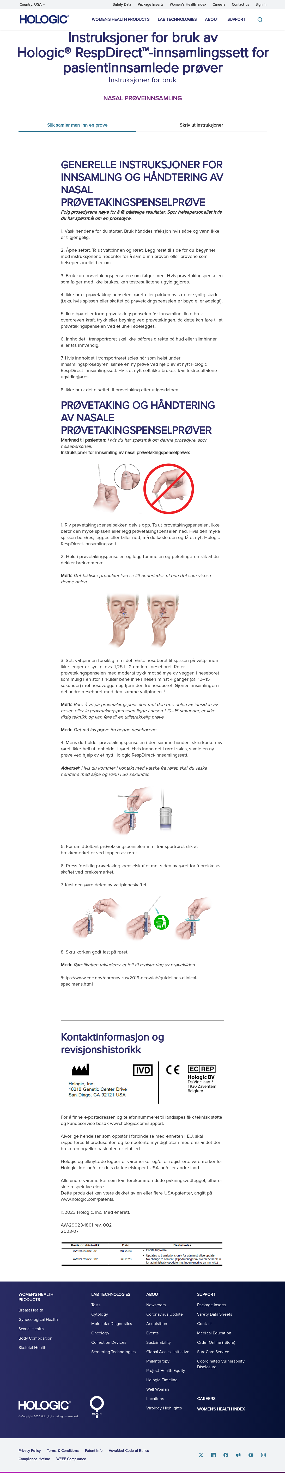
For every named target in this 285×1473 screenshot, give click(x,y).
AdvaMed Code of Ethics (129, 1451)
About (212, 19)
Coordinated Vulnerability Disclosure (221, 1364)
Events (152, 1333)
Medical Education (214, 1333)
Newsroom (156, 1305)
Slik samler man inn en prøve (77, 125)
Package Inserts (151, 4)
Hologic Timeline (162, 1380)
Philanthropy (157, 1361)
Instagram (263, 1455)
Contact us (240, 4)
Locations (155, 1398)
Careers (219, 4)
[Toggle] (261, 20)
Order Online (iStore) (216, 1342)
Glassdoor (238, 1455)
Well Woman (157, 1389)
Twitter (201, 1455)
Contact (204, 1323)
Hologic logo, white (45, 1406)
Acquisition (156, 1323)
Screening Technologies (113, 1351)
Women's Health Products (120, 19)
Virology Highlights (164, 1408)
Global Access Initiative (167, 1351)
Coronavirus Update (164, 1314)
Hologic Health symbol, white (97, 1407)
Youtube (251, 1455)
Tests (96, 1305)
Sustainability (158, 1342)
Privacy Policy (30, 1451)
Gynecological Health (38, 1319)
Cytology (99, 1314)
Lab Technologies (177, 19)
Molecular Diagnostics (111, 1323)
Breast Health (31, 1310)
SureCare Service (213, 1351)
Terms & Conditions (63, 1451)
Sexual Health (31, 1329)
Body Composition (36, 1338)
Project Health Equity (165, 1370)
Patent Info (93, 1451)
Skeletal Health (33, 1347)
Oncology (100, 1333)
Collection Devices (108, 1342)
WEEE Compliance (71, 1459)
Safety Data (122, 4)
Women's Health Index (188, 4)
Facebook (226, 1455)
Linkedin (213, 1455)
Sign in (261, 4)
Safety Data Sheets (214, 1314)
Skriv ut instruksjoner (201, 125)
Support (236, 19)
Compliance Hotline (34, 1459)
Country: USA (32, 4)
